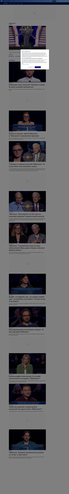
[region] (35, 59)
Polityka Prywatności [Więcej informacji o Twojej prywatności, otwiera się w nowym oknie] (28, 57)
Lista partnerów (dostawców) (25, 64)
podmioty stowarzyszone (36, 52)
